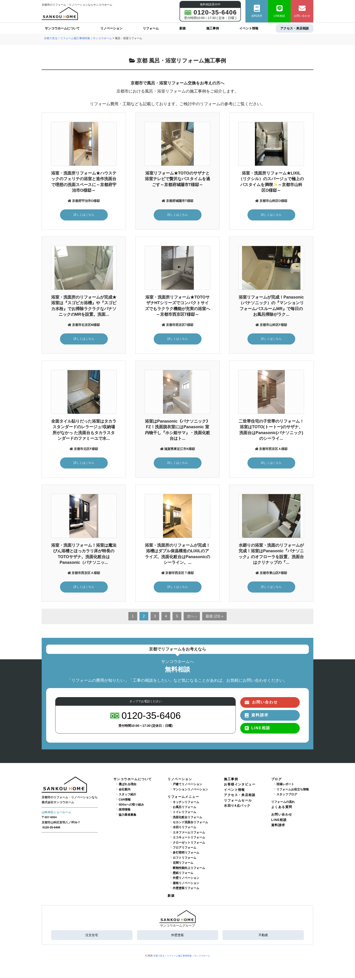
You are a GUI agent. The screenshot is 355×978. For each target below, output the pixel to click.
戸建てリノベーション (187, 784)
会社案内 (124, 789)
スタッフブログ (286, 794)
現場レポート (285, 784)
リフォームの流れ (283, 801)
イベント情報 (248, 28)
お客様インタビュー (239, 784)
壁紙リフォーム (183, 873)
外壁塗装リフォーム (186, 888)
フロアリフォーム (184, 847)
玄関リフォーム (183, 862)
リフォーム (151, 28)
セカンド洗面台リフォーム (190, 822)
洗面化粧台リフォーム (187, 817)
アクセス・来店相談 (294, 28)
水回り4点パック (237, 805)
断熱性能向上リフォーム (189, 868)
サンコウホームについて (62, 28)
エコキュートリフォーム (189, 837)
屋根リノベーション (186, 883)
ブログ (276, 779)
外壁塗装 (177, 935)
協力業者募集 (127, 814)
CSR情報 (125, 799)
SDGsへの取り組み (131, 804)
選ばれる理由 (127, 784)
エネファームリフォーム (189, 832)
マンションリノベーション (190, 789)
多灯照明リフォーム (186, 852)
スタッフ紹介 (127, 794)
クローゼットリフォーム (189, 842)
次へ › (192, 616)
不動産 (263, 935)
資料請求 (256, 11)
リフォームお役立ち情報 (292, 789)
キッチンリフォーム (186, 802)
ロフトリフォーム (184, 857)
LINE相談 (279, 11)
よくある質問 (281, 807)
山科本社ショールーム (56, 812)
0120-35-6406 (51, 827)
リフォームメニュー (183, 797)
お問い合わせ (302, 11)
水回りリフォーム (184, 827)
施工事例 (212, 28)
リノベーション (111, 28)
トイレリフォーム (184, 812)
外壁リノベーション (186, 878)
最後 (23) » (214, 616)
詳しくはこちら (84, 214)
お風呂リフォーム (184, 807)
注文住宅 (91, 935)
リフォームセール (238, 800)
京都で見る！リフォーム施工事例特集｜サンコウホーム (181, 955)
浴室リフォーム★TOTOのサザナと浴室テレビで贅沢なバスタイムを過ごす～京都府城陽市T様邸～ (177, 179)
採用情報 (124, 809)
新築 (182, 28)
